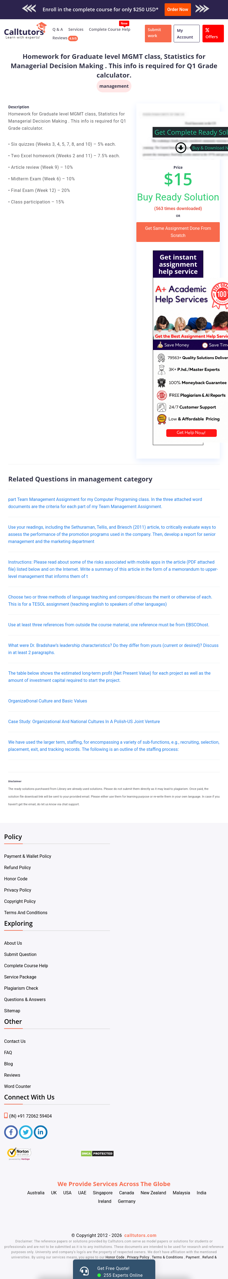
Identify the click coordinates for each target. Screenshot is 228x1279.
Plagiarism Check (21, 988)
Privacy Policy (17, 890)
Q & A (57, 29)
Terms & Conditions (168, 1257)
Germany (127, 1201)
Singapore (102, 1192)
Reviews (59, 37)
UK (54, 1192)
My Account (185, 33)
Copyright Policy (20, 901)
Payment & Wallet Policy (27, 856)
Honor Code (15, 878)
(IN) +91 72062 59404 (28, 1116)
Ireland (104, 1201)
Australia (35, 1192)
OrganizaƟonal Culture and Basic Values (47, 701)
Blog (8, 1063)
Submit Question (20, 954)
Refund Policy (17, 867)
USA (67, 1192)
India (201, 1192)
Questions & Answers (25, 999)
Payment (193, 1257)
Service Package (20, 977)
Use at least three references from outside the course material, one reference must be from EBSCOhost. (108, 624)
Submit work (154, 32)
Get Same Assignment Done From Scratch (178, 232)
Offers (212, 33)
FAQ (8, 1052)
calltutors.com (140, 1235)
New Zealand (153, 1192)
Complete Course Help (109, 29)
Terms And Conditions (25, 912)
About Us (13, 943)
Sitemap (12, 1010)
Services (75, 29)
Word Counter (17, 1086)
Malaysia (181, 1192)
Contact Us (15, 1041)
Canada (126, 1192)
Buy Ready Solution (178, 197)
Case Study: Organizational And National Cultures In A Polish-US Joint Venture (84, 721)
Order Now (177, 9)
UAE (82, 1192)
